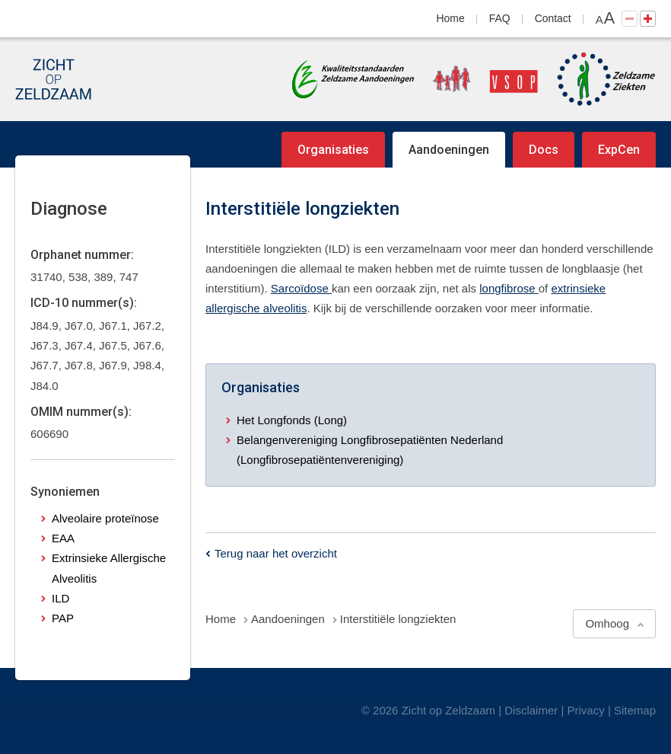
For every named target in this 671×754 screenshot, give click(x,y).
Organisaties (333, 149)
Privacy (586, 710)
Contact (553, 18)
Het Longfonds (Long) (292, 420)
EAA (63, 538)
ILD (60, 598)
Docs (543, 149)
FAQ (499, 18)
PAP (63, 618)
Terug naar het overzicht (276, 553)
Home (451, 18)
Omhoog (607, 623)
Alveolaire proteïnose (105, 518)
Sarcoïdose (301, 288)
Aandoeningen (449, 149)
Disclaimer (531, 710)
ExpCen (619, 149)
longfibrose (509, 288)
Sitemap (635, 710)
